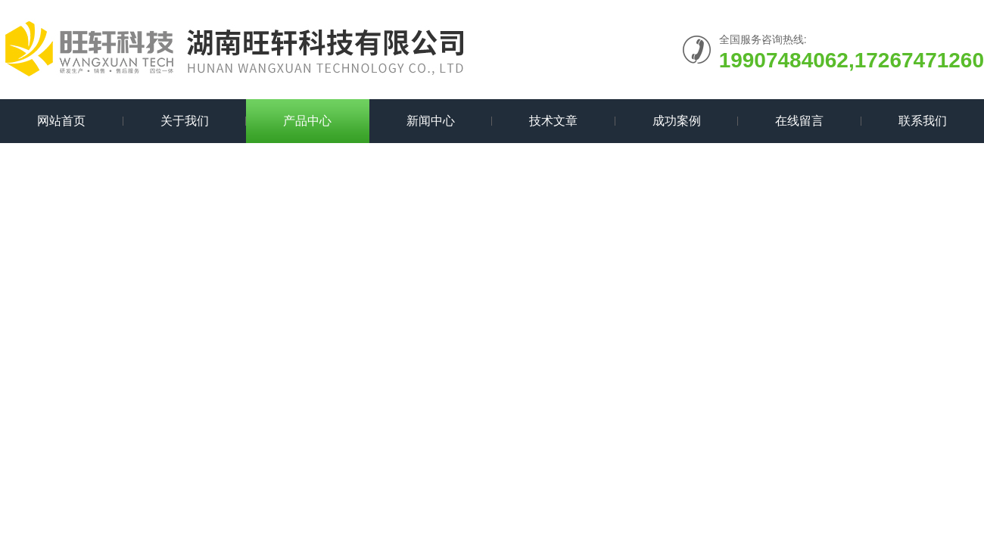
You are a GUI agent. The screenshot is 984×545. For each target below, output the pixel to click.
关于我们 (184, 120)
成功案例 (676, 120)
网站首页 (61, 120)
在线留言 (799, 120)
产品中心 (307, 120)
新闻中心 (430, 120)
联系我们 (922, 120)
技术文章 (553, 120)
